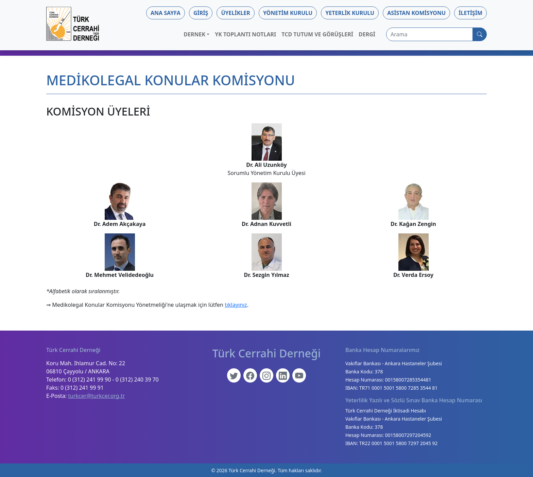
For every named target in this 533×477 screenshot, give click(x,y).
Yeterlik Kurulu (349, 13)
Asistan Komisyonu (416, 13)
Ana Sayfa (165, 13)
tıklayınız (236, 304)
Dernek (194, 34)
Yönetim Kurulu (287, 13)
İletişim (470, 13)
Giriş (200, 13)
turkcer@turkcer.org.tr (96, 396)
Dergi (367, 34)
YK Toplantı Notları (245, 34)
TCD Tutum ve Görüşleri (317, 34)
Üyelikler (235, 13)
